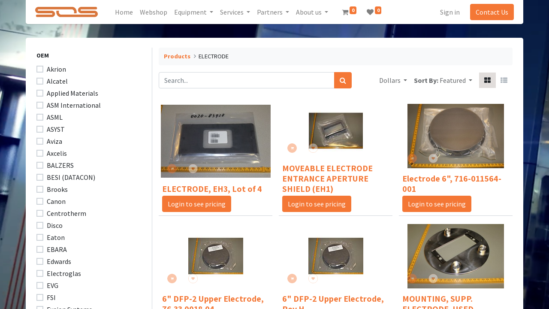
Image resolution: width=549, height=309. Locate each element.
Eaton (56, 237)
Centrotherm (66, 213)
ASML (55, 117)
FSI (51, 297)
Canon (56, 201)
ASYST (56, 129)
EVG (52, 285)
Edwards (59, 261)
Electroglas (64, 273)
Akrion (56, 69)
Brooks (57, 189)
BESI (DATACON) (71, 177)
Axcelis (57, 153)
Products (177, 56)
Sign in (446, 12)
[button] (456, 80)
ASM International (74, 105)
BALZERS (60, 165)
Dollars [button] (390, 80)
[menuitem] (127, 12)
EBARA (57, 249)
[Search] (343, 80)
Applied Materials (72, 93)
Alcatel (57, 81)
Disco (55, 225)
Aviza (54, 141)
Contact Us (488, 12)
